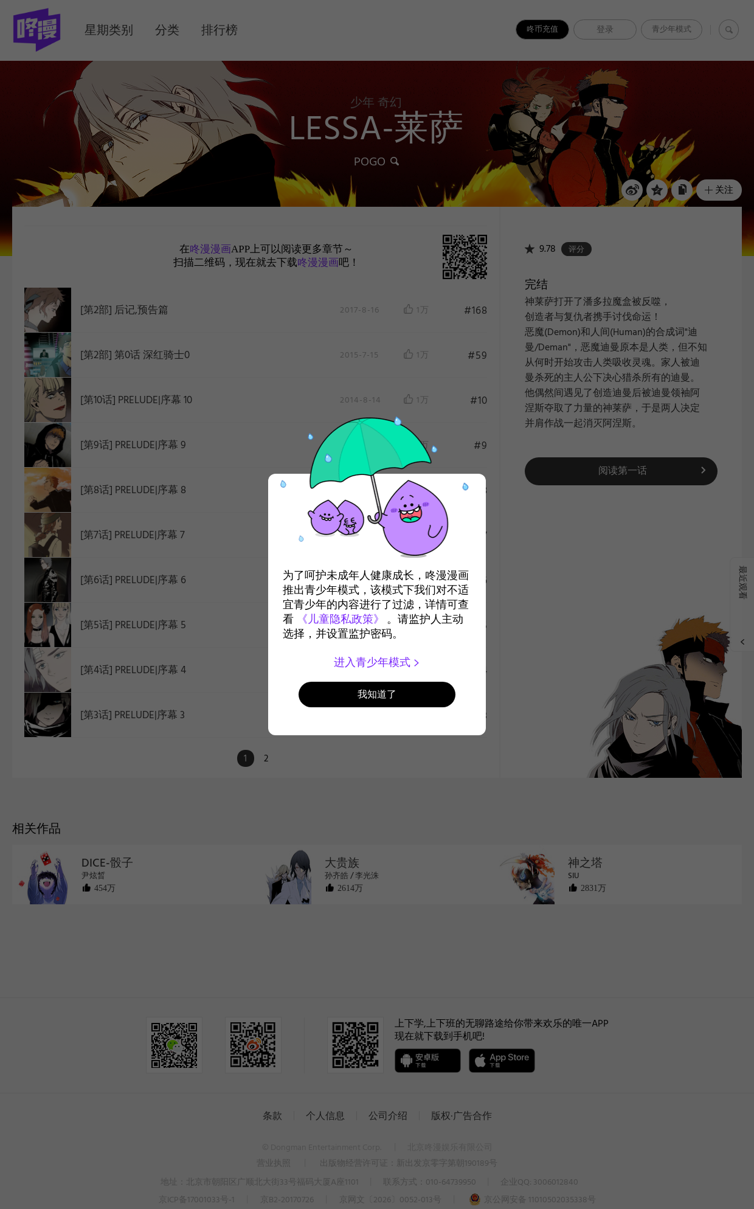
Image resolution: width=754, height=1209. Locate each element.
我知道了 (377, 694)
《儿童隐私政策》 (340, 619)
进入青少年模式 (377, 662)
